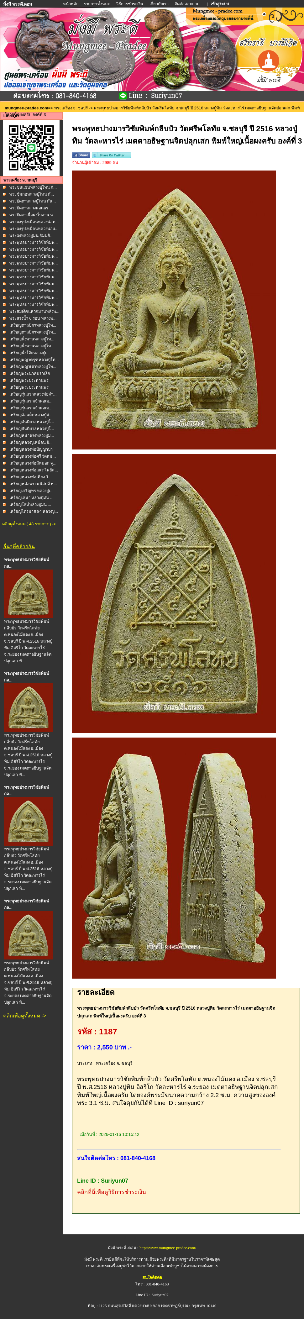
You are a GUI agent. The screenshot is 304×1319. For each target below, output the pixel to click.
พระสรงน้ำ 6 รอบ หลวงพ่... (33, 318)
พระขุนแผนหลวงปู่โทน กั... (33, 187)
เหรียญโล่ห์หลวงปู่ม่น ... (30, 504)
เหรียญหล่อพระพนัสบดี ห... (33, 483)
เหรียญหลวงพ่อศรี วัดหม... (32, 456)
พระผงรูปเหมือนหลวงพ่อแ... (34, 228)
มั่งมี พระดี (94, 1259)
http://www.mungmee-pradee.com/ (167, 1247)
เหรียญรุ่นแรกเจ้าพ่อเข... (31, 401)
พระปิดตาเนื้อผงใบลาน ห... (32, 215)
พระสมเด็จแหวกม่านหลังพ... (34, 311)
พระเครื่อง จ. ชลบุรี (71, 108)
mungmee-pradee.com (26, 108)
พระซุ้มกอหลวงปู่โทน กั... (31, 194)
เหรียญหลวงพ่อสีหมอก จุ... (32, 463)
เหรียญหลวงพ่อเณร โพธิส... (33, 470)
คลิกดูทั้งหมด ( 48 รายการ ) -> (29, 524)
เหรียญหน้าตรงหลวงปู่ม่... (31, 435)
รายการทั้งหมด (97, 4)
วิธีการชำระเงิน (130, 4)
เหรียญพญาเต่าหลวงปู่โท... (32, 366)
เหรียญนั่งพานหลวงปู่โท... (32, 339)
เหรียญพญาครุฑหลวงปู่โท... (34, 359)
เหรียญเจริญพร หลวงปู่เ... (31, 490)
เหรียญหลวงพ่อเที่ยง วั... (30, 477)
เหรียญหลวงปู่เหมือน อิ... (31, 442)
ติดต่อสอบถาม (188, 4)
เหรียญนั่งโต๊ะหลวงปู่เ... (29, 352)
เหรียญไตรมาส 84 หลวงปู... (33, 511)
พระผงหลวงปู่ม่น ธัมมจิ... (31, 235)
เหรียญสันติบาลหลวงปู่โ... (31, 421)
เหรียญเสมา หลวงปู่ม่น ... (31, 497)
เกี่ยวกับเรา (159, 4)
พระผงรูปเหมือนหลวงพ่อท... (34, 221)
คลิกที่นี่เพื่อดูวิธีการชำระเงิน (111, 1192)
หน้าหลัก (71, 4)
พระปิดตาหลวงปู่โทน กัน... (32, 201)
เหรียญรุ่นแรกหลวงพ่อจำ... (33, 394)
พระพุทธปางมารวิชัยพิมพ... (33, 242)
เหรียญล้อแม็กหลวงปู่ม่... (31, 415)
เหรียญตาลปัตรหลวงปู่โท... (32, 325)
